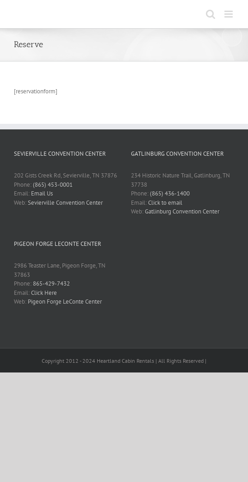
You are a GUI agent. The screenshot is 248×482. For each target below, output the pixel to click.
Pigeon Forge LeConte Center (65, 301)
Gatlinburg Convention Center (182, 211)
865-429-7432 (51, 283)
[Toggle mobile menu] (229, 14)
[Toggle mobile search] (210, 14)
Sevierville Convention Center (65, 203)
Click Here (44, 293)
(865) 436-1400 (170, 193)
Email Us (42, 193)
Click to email (165, 203)
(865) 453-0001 (53, 185)
